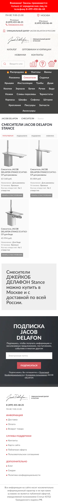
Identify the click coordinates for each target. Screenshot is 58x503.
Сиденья (44, 78)
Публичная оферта (17, 450)
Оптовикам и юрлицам (36, 50)
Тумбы (39, 83)
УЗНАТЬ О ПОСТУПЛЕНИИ (12, 195)
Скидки (11, 471)
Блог (10, 466)
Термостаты (46, 94)
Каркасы (10, 100)
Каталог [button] (12, 50)
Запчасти (44, 105)
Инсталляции (24, 83)
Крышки (9, 83)
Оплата (11, 424)
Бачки (31, 89)
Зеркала (20, 89)
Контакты (37, 55)
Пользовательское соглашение (23, 454)
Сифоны (35, 100)
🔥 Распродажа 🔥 (16, 72)
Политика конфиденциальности (24, 475)
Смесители (30, 78)
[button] (14, 24)
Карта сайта (14, 445)
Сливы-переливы (26, 94)
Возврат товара (16, 429)
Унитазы (36, 72)
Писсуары (30, 105)
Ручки (42, 89)
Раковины (14, 78)
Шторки (48, 100)
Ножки (9, 94)
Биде (51, 89)
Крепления (15, 105)
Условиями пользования (36, 375)
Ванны (48, 72)
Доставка (12, 420)
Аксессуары (29, 111)
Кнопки (8, 89)
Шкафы (23, 100)
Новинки (20, 55)
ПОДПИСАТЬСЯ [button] (29, 366)
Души (50, 83)
